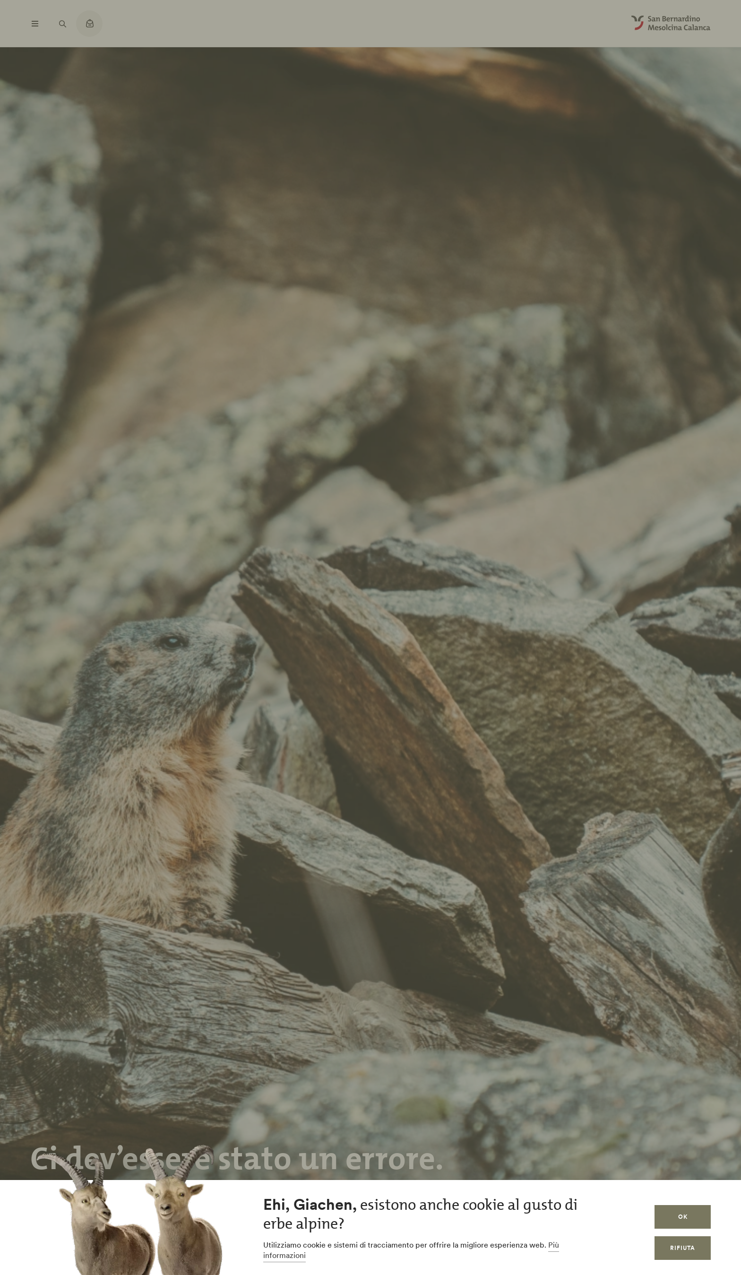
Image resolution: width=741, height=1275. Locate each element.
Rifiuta (682, 1247)
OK (683, 1216)
